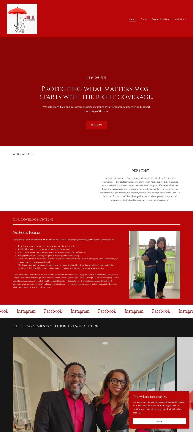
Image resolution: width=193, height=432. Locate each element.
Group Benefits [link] (160, 19)
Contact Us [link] (180, 19)
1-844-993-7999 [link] (96, 78)
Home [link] (132, 19)
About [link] (144, 19)
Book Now (96, 124)
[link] (22, 18)
